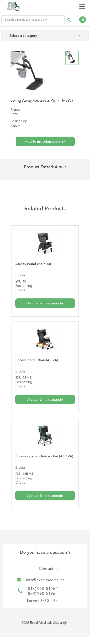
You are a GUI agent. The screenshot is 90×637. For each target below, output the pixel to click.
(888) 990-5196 (40, 593)
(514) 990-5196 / (42, 588)
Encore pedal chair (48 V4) (36, 360)
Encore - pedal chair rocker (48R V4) (44, 456)
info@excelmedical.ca (45, 579)
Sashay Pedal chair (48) (33, 264)
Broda (15, 109)
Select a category (45, 35)
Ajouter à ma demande (45, 303)
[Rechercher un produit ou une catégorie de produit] (33, 19)
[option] (32, 72)
